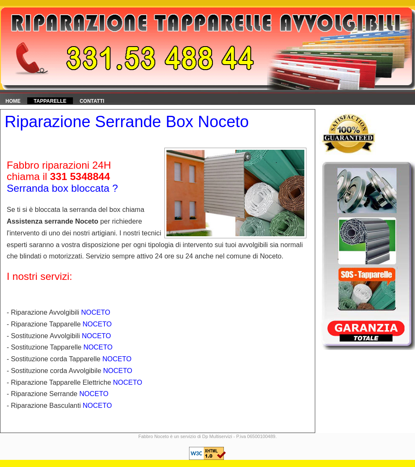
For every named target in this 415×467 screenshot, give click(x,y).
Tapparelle (50, 101)
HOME (13, 101)
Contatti (92, 101)
